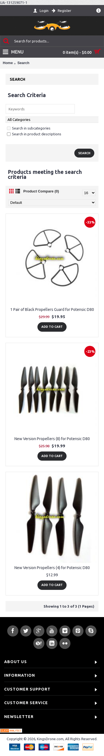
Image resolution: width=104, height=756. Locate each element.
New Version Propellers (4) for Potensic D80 (52, 567)
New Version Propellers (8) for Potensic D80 (52, 439)
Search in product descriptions (34, 134)
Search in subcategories (28, 128)
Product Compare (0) (41, 191)
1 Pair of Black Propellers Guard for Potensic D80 (52, 309)
